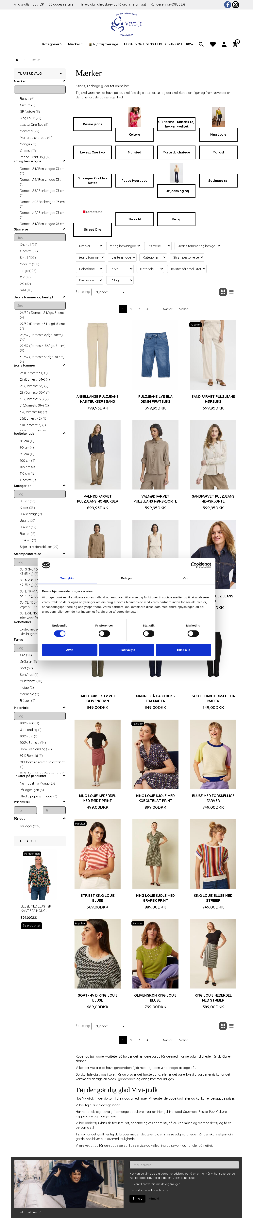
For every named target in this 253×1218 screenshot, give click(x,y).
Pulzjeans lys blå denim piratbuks (155, 399)
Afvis (69, 650)
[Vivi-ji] (126, 24)
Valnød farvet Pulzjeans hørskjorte (155, 498)
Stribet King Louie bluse (98, 898)
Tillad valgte (126, 650)
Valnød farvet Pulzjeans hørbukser (97, 498)
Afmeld (154, 1198)
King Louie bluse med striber (213, 898)
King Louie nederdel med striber (213, 997)
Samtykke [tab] (67, 578)
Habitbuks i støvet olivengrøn (97, 698)
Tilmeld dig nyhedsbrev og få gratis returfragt (113, 4)
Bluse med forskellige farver (213, 798)
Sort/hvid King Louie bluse (97, 997)
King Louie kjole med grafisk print (155, 898)
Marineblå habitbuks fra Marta (155, 698)
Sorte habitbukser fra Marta (213, 698)
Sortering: (83, 292)
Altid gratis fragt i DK (29, 4)
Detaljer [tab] (126, 578)
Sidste (183, 309)
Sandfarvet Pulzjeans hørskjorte (213, 498)
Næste (168, 309)
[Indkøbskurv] (235, 44)
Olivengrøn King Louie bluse (155, 997)
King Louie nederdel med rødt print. (97, 798)
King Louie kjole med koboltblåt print (155, 798)
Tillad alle (183, 650)
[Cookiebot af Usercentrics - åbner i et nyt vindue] (194, 565)
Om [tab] (185, 578)
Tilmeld (137, 1198)
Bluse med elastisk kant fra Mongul (36, 908)
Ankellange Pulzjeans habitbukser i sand (97, 399)
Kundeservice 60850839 (168, 4)
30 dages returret (62, 4)
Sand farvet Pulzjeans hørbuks (213, 399)
